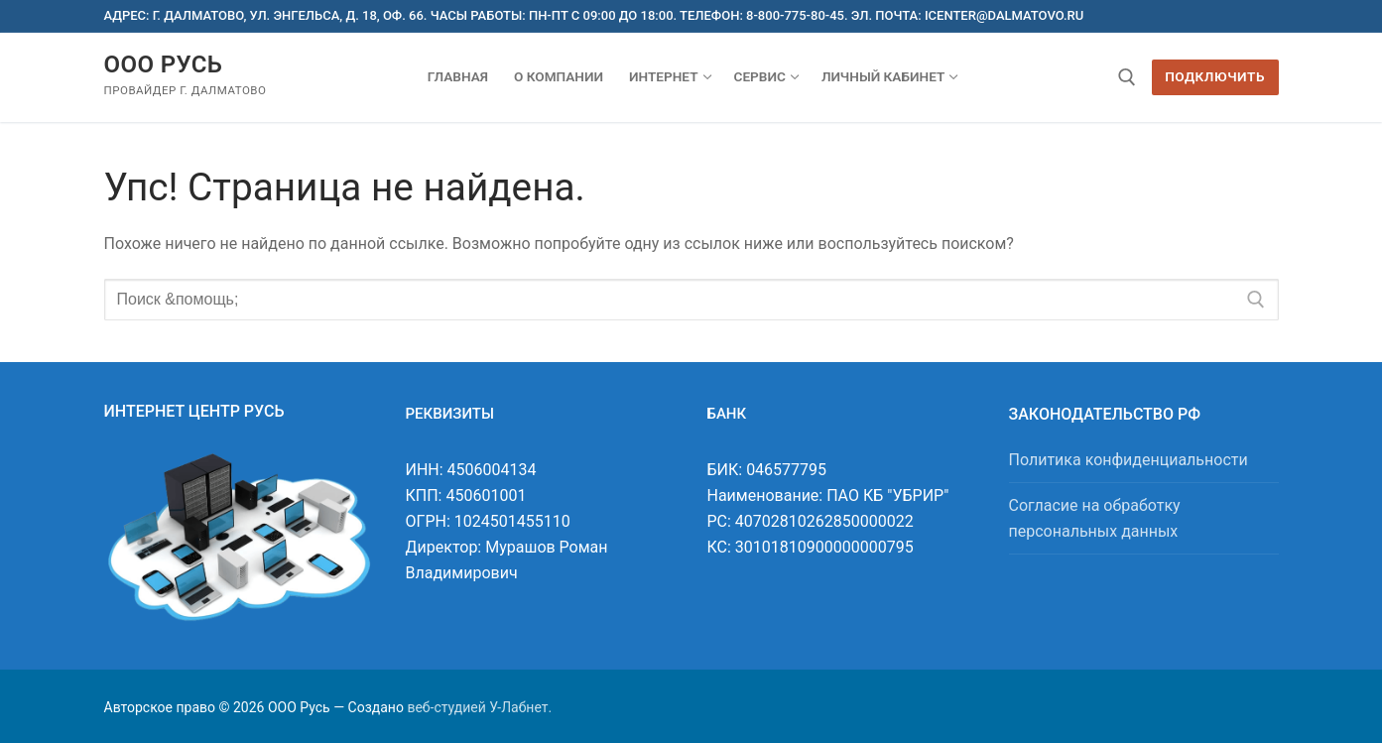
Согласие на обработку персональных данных (1095, 518)
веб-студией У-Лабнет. (479, 707)
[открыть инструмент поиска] (1127, 77)
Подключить (1215, 76)
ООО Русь (163, 64)
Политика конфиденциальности (1128, 459)
